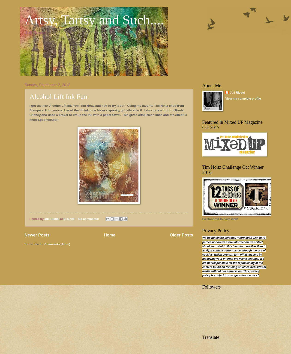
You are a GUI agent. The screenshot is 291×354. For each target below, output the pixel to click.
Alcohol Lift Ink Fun (58, 96)
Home (109, 235)
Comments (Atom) (57, 244)
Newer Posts (37, 235)
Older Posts (181, 235)
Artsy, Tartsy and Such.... (94, 19)
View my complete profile (243, 98)
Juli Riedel (237, 92)
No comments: (89, 219)
